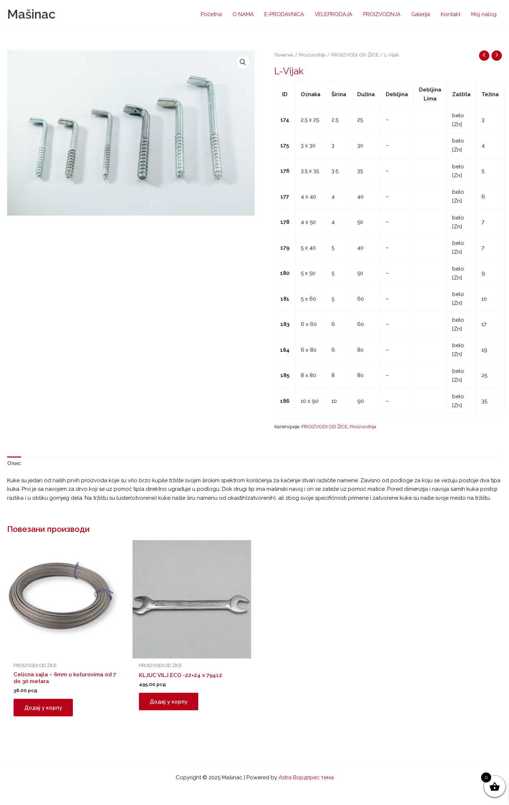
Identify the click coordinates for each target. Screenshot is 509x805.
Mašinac (31, 14)
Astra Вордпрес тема (306, 778)
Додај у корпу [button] (43, 707)
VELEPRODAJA (333, 14)
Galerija (420, 14)
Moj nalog (483, 14)
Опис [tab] (14, 463)
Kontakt (450, 14)
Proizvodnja (312, 55)
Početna (211, 14)
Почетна (283, 55)
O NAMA (243, 14)
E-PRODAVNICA (284, 14)
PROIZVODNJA (381, 14)
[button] (242, 62)
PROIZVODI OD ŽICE (355, 55)
